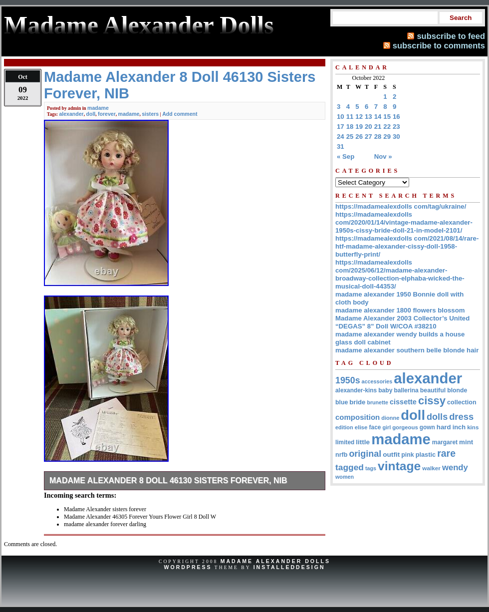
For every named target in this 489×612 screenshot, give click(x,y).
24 (340, 136)
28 (378, 136)
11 (350, 116)
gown (427, 427)
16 (396, 116)
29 (387, 136)
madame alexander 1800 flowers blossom (400, 310)
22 (387, 126)
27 (368, 136)
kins (473, 427)
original (365, 454)
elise (361, 427)
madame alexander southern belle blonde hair (407, 350)
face (375, 427)
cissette (403, 402)
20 (368, 126)
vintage (399, 466)
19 (359, 126)
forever (107, 114)
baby (385, 390)
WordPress (188, 567)
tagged (349, 467)
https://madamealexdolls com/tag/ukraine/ (400, 206)
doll (91, 114)
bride (357, 402)
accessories (377, 381)
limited (344, 442)
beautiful (433, 390)
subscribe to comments (439, 45)
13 (368, 116)
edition (344, 427)
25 (350, 136)
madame (98, 108)
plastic (426, 454)
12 (359, 116)
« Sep (345, 156)
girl (386, 427)
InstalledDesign (289, 567)
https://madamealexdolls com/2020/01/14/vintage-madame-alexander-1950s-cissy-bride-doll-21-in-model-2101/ (404, 222)
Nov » (383, 156)
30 (396, 136)
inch (459, 427)
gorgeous (405, 427)
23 (396, 126)
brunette (377, 402)
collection (462, 402)
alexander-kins (356, 390)
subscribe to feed (451, 35)
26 (359, 136)
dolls (437, 417)
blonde (457, 390)
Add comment (179, 114)
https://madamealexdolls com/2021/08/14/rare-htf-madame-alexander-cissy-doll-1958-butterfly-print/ (407, 246)
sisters (150, 114)
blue (341, 402)
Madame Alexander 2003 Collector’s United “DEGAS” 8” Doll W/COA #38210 (402, 322)
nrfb (341, 454)
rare (446, 453)
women (344, 477)
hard (444, 427)
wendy (455, 467)
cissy (432, 400)
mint (466, 442)
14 (378, 116)
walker (431, 468)
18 (350, 126)
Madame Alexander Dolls (275, 561)
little (363, 442)
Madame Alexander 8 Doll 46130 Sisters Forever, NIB (168, 480)
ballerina (406, 390)
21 (378, 126)
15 (387, 116)
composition (357, 417)
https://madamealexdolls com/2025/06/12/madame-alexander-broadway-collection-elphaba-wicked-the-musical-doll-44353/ (400, 274)
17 (340, 126)
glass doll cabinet (363, 342)
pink (407, 454)
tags (370, 468)
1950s (347, 380)
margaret (445, 442)
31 (340, 146)
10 (340, 116)
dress (461, 416)
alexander (71, 114)
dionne (390, 418)
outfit (391, 454)
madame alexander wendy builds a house (400, 334)
